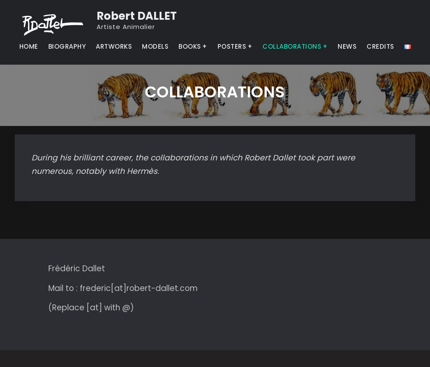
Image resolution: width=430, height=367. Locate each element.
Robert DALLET (137, 16)
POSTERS (232, 46)
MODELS (155, 46)
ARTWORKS (114, 46)
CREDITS (380, 46)
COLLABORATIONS (291, 46)
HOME (28, 46)
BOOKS (189, 46)
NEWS (347, 46)
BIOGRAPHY (67, 46)
